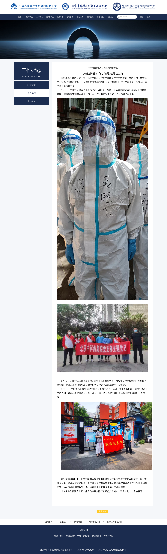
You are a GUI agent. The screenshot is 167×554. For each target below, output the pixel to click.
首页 (19, 17)
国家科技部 (58, 536)
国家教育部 (97, 536)
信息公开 (110, 17)
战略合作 (70, 17)
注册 (148, 17)
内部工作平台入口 (114, 522)
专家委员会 (50, 17)
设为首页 (48, 522)
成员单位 (60, 17)
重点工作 (80, 17)
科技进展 (31, 85)
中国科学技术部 (83, 536)
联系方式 (63, 522)
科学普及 (100, 17)
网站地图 (78, 522)
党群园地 (90, 17)
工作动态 (39, 17)
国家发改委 (70, 536)
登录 (141, 17)
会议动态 (31, 93)
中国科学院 (108, 536)
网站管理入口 (94, 522)
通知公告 (31, 101)
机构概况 (29, 17)
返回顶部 (102, 511)
